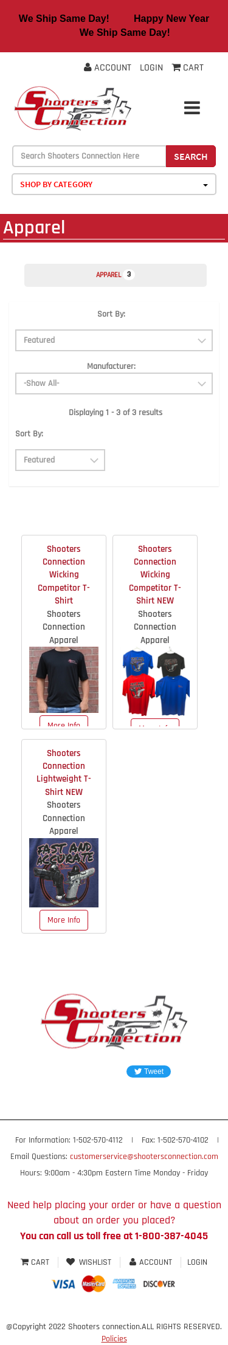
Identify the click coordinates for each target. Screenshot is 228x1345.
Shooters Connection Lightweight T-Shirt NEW (63, 773)
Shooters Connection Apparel (64, 627)
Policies (114, 1338)
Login (151, 67)
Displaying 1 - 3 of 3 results (115, 412)
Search (191, 156)
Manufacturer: (111, 366)
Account (107, 67)
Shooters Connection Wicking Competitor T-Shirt (64, 575)
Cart (36, 1262)
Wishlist (89, 1262)
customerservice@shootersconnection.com (144, 1156)
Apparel (115, 274)
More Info (63, 725)
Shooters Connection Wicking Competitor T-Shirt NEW (155, 575)
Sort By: (111, 314)
